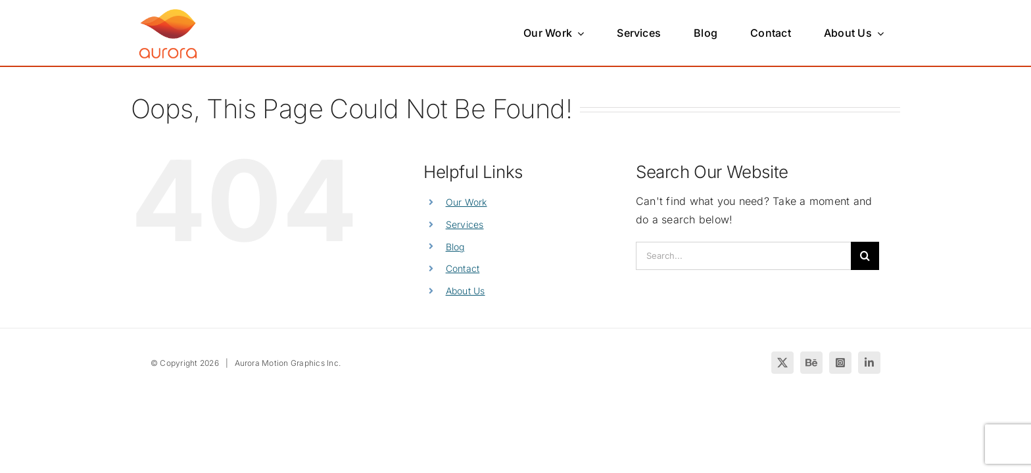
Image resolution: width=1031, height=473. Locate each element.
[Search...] (743, 256)
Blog (455, 246)
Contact (463, 268)
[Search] (865, 256)
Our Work (466, 202)
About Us (465, 290)
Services (465, 224)
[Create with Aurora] (168, 11)
